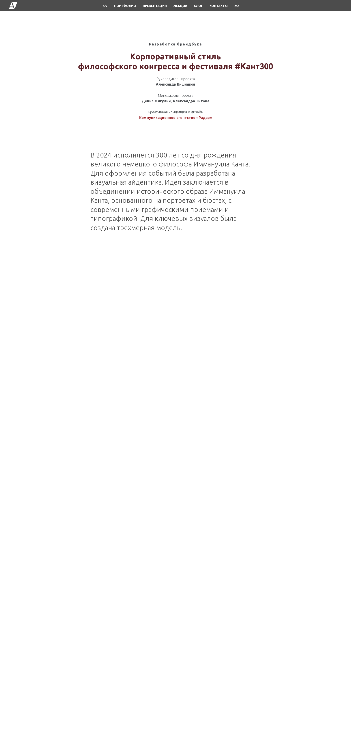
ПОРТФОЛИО (125, 6)
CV (105, 6)
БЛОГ (198, 6)
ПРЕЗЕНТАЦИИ (155, 6)
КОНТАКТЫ (219, 6)
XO (236, 6)
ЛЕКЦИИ (180, 6)
